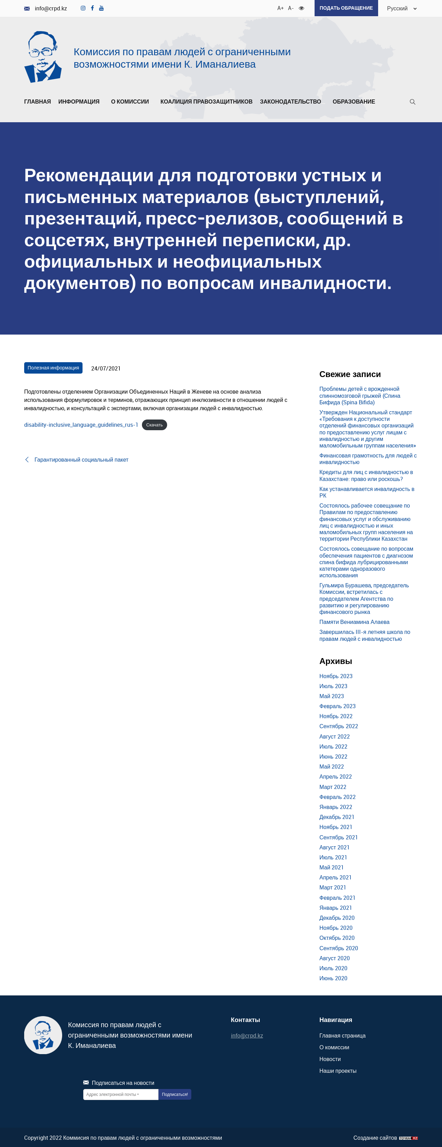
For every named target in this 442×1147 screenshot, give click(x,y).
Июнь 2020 (333, 977)
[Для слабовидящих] (298, 7)
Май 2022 (331, 766)
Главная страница (342, 1034)
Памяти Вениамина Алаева (354, 621)
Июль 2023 (333, 685)
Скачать (154, 424)
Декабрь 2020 (337, 917)
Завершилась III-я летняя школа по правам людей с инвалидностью (364, 634)
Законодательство (292, 100)
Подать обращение (343, 7)
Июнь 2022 (333, 755)
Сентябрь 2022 (338, 725)
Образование (356, 100)
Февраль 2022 (337, 796)
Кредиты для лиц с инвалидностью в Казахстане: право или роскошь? (366, 475)
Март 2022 (332, 786)
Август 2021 (334, 846)
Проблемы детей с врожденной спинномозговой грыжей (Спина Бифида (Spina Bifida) (359, 394)
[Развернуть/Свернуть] (101, 102)
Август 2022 (334, 735)
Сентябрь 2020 (338, 947)
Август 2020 (334, 957)
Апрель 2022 (335, 776)
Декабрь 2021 (337, 816)
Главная (37, 100)
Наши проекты (338, 1070)
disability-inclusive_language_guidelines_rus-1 (81, 423)
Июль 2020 (333, 967)
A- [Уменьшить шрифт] (288, 7)
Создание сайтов (375, 1137)
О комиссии (132, 100)
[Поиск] (412, 102)
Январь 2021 (335, 906)
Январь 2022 (335, 806)
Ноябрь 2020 (336, 927)
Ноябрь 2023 (336, 675)
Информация (81, 100)
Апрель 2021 (335, 876)
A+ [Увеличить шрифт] (277, 7)
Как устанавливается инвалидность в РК (366, 491)
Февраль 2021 (337, 896)
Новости (330, 1058)
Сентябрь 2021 (338, 836)
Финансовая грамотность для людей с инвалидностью (368, 458)
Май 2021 (331, 866)
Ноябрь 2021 (336, 826)
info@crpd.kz (45, 8)
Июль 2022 (333, 745)
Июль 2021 (333, 856)
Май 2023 (331, 695)
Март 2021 (332, 886)
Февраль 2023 (337, 705)
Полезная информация (53, 366)
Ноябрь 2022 (336, 715)
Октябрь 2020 (337, 937)
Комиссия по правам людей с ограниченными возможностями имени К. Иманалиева (182, 57)
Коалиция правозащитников (207, 100)
